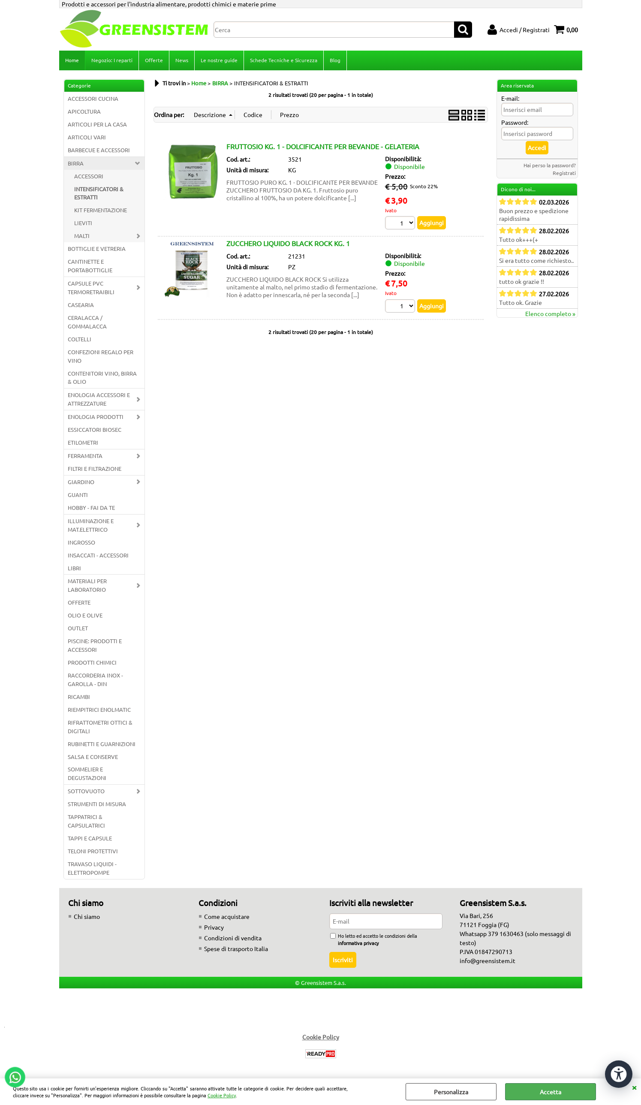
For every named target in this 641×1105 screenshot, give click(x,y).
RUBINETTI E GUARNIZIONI (101, 743)
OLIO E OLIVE (85, 615)
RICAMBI (79, 696)
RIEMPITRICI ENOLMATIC (99, 709)
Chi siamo (87, 916)
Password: (514, 122)
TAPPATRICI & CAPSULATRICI (86, 821)
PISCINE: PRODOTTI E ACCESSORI (95, 645)
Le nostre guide (219, 60)
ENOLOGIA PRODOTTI (95, 416)
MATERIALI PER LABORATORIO (87, 585)
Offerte (154, 60)
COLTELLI (79, 339)
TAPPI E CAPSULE (90, 838)
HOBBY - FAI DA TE (91, 507)
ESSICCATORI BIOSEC (94, 429)
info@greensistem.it (487, 960)
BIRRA (76, 163)
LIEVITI (83, 222)
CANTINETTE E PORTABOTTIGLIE (90, 266)
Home (72, 60)
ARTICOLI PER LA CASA (97, 124)
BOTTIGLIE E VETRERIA (97, 248)
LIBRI (74, 568)
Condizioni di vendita (233, 938)
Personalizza (451, 1092)
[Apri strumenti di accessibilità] (618, 1074)
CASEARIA (81, 304)
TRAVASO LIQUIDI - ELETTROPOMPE (92, 868)
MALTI (82, 235)
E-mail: (510, 98)
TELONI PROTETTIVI (93, 851)
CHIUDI (634, 1087)
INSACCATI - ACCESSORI (98, 555)
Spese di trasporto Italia (236, 948)
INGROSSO (81, 542)
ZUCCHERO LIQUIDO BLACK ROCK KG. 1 (288, 243)
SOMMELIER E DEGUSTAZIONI (87, 773)
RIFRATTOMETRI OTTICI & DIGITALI (100, 727)
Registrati (564, 172)
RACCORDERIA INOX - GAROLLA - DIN (95, 679)
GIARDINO (81, 481)
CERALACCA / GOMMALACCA (87, 322)
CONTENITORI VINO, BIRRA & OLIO (102, 377)
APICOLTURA (84, 111)
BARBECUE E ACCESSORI (99, 150)
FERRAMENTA (85, 455)
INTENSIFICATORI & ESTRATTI (98, 193)
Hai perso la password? (550, 165)
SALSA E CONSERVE (93, 756)
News (181, 60)
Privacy (214, 927)
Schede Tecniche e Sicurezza (283, 60)
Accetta (550, 1092)
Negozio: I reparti (111, 60)
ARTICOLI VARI (87, 137)
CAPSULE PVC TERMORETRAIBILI (91, 287)
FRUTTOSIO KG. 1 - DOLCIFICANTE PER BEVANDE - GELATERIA (322, 146)
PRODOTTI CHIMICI (92, 662)
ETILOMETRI (83, 442)
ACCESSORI (88, 176)
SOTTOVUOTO (86, 791)
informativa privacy (358, 942)
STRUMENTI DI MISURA (97, 803)
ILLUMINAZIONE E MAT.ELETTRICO (91, 525)
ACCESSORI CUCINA (93, 98)
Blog (335, 60)
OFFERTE (79, 602)
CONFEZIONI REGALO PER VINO (100, 356)
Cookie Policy (222, 1095)
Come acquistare (227, 916)
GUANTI (78, 494)
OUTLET (78, 628)
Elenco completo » (550, 313)
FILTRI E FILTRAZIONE (94, 468)
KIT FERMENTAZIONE (100, 210)
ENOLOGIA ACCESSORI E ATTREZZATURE (99, 399)
